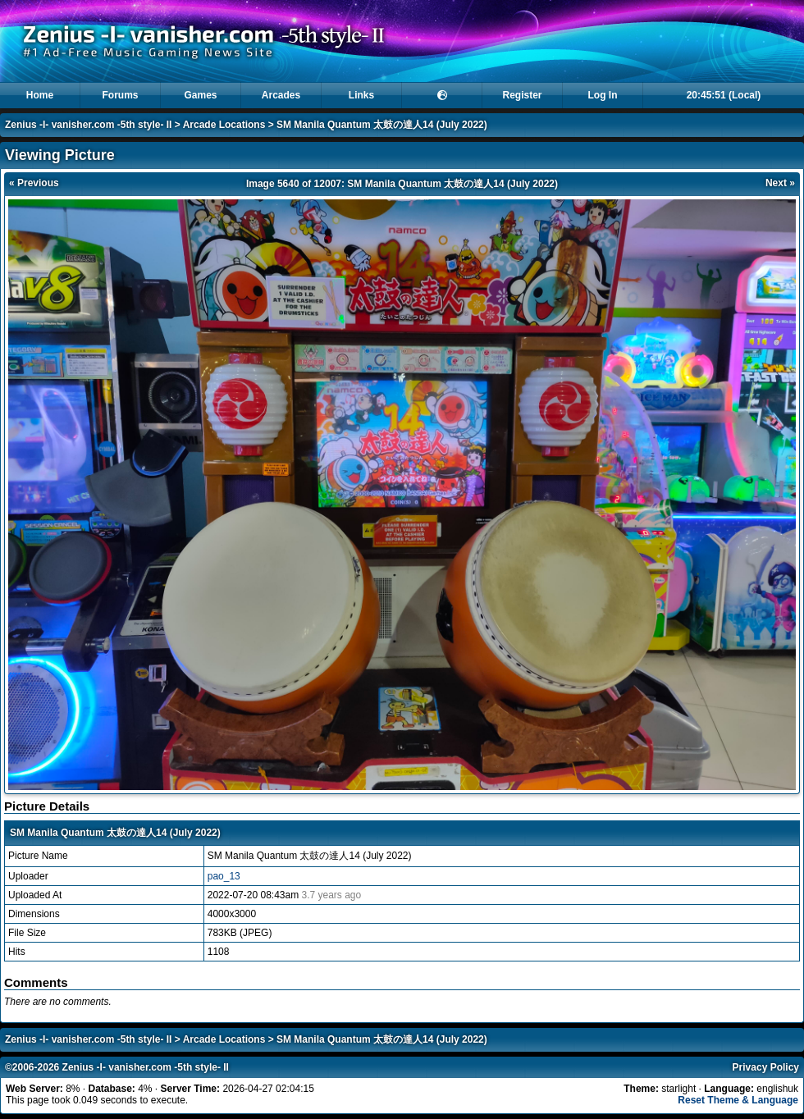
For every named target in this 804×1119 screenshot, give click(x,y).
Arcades (281, 95)
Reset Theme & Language (738, 1100)
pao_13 (224, 876)
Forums (120, 95)
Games (200, 95)
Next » (780, 183)
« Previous (34, 183)
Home (39, 95)
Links (361, 95)
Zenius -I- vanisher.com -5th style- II (88, 124)
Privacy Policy (766, 1067)
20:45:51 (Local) (724, 95)
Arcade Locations (224, 124)
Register (521, 95)
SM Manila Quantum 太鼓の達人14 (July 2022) (381, 124)
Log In (603, 95)
